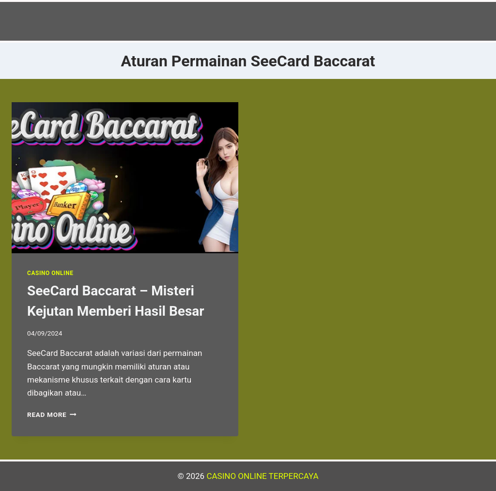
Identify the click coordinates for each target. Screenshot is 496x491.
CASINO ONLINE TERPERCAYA (262, 476)
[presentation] (125, 177)
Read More (52, 414)
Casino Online (50, 273)
